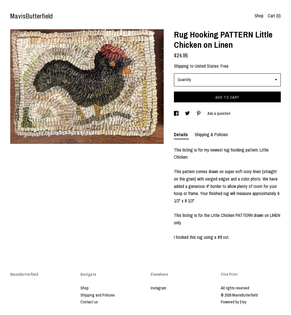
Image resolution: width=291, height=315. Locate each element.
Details (181, 134)
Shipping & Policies (211, 134)
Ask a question (218, 113)
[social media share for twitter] (188, 113)
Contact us (89, 301)
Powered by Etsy (233, 301)
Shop (259, 16)
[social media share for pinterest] (199, 113)
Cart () (274, 16)
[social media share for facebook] (176, 113)
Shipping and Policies (97, 295)
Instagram (158, 288)
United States (207, 66)
